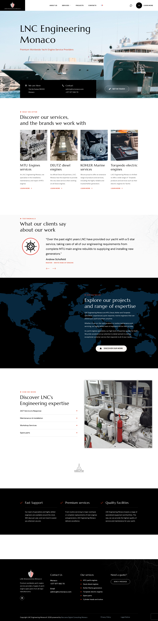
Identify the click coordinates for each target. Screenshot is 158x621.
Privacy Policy (106, 617)
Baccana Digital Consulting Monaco (74, 617)
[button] (131, 5)
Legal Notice (125, 617)
